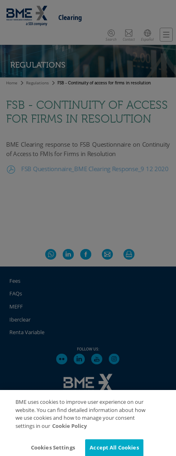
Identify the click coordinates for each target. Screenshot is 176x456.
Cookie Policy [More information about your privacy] (69, 430)
